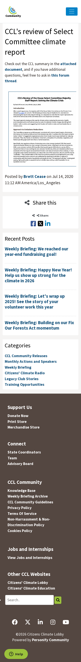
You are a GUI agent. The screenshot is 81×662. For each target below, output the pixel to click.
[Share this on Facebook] (33, 223)
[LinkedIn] (40, 622)
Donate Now (18, 415)
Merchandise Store (24, 427)
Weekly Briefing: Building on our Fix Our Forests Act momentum (39, 325)
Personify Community (50, 639)
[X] (28, 622)
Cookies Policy (20, 530)
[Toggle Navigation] (72, 11)
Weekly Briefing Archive (28, 496)
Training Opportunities (24, 384)
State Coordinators (24, 452)
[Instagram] (52, 622)
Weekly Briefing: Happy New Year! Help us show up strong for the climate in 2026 (38, 275)
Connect (17, 443)
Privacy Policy (20, 507)
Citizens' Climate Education (31, 588)
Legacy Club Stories (21, 378)
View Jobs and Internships (30, 557)
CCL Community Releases (26, 355)
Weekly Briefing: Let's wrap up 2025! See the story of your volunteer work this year (35, 301)
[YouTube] (66, 622)
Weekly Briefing (18, 367)
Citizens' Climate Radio (25, 373)
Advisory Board (20, 463)
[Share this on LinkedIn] (47, 223)
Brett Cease (35, 176)
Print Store (17, 421)
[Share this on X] (40, 223)
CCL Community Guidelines (30, 502)
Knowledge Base (21, 490)
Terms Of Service (22, 513)
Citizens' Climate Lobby (28, 582)
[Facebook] (14, 622)
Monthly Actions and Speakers (31, 361)
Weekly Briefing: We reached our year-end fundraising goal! (36, 251)
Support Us (20, 407)
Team (12, 458)
